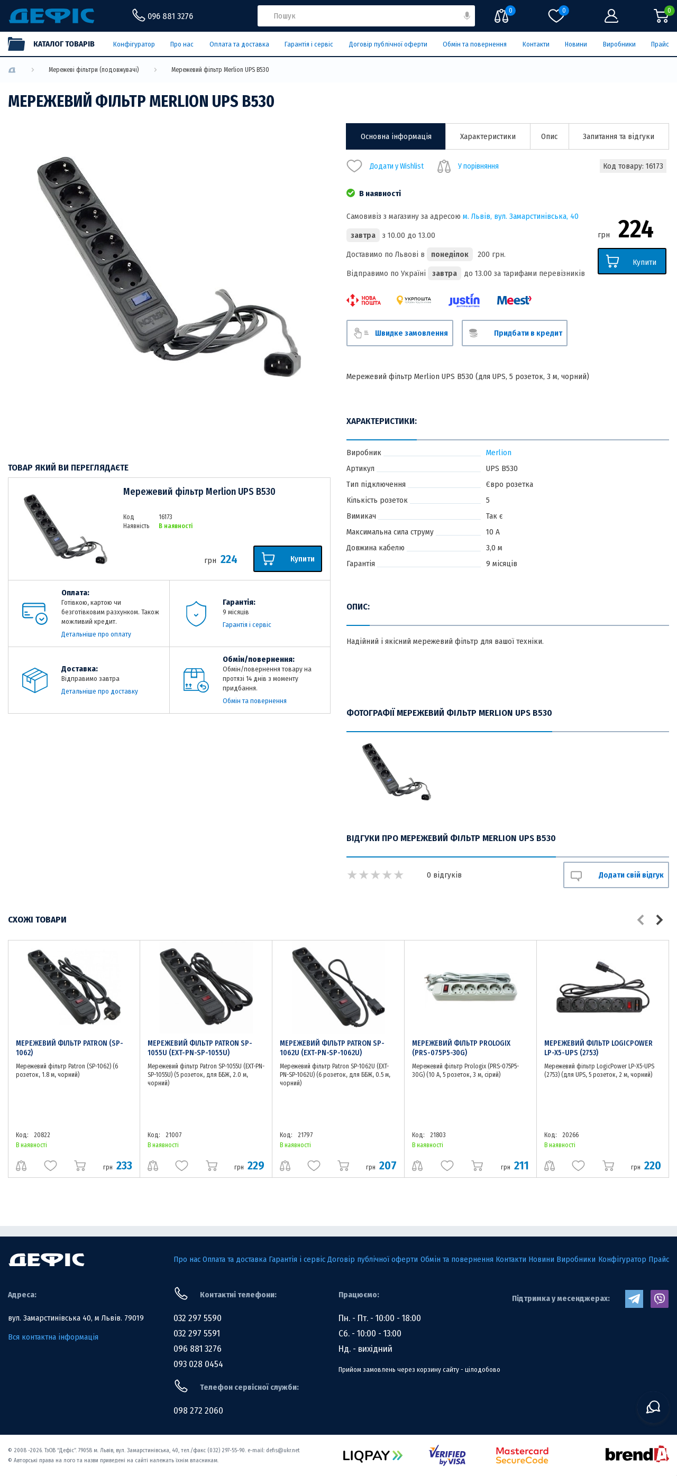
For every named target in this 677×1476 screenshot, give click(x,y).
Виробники (619, 44)
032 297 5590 (197, 1318)
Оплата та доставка (239, 44)
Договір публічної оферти (388, 44)
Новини (576, 44)
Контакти (536, 44)
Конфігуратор (134, 44)
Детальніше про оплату (96, 634)
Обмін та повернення (475, 44)
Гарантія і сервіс (309, 44)
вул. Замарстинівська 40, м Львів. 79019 (76, 1318)
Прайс (660, 44)
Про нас (182, 44)
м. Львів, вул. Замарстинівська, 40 (521, 216)
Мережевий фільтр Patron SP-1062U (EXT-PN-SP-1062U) (332, 1048)
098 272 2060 (198, 1411)
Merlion (498, 452)
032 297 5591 (196, 1334)
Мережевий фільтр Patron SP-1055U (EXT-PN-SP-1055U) (200, 1048)
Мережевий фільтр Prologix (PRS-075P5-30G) (461, 1048)
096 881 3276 (197, 1349)
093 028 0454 (198, 1364)
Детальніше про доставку (99, 691)
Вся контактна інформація (53, 1337)
